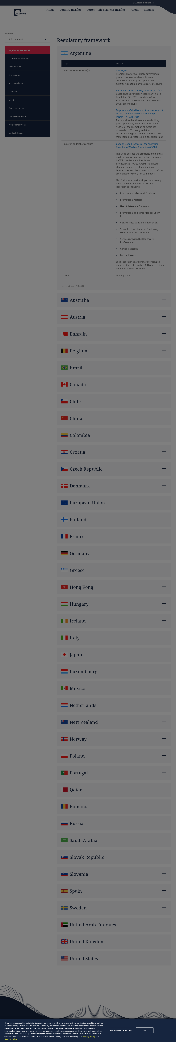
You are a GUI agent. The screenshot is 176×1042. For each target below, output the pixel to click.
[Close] (172, 1030)
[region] (88, 1030)
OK (145, 1030)
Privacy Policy (89, 1036)
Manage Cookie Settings (121, 1030)
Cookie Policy (11, 1039)
